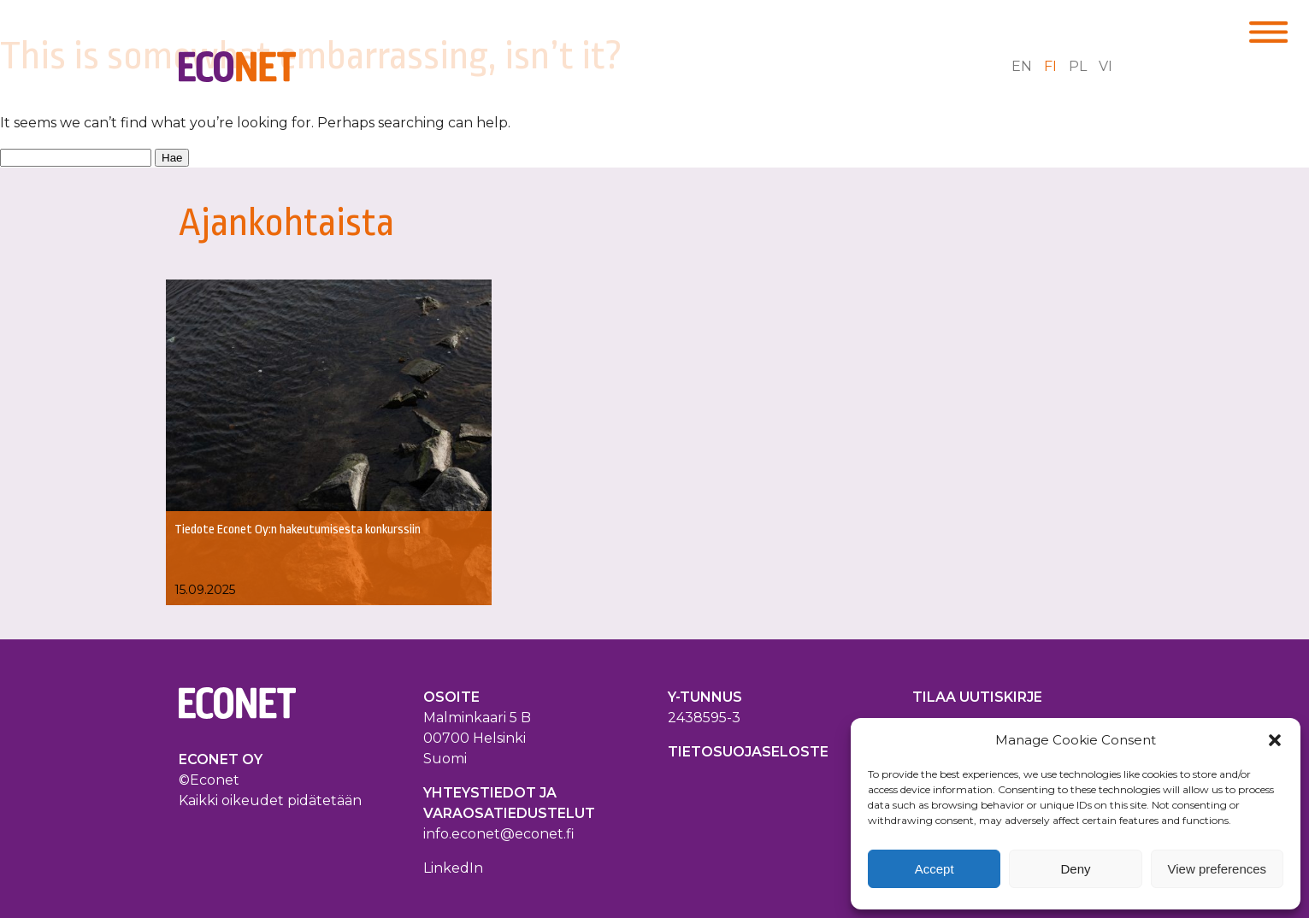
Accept (934, 869)
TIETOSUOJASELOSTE (748, 752)
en (1021, 66)
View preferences (1217, 869)
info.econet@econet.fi (499, 834)
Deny (1075, 869)
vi (1105, 66)
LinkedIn (453, 868)
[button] (1274, 740)
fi (1050, 66)
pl (1078, 66)
